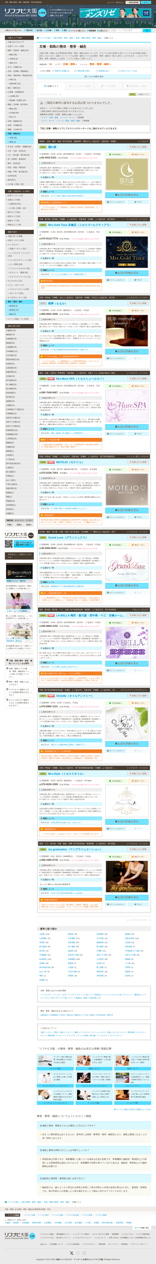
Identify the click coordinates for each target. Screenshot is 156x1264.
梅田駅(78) (10, 335)
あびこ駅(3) (11, 480)
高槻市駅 (100, 972)
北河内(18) (11, 176)
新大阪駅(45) (11, 380)
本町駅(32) (10, 364)
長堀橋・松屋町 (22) (17, 100)
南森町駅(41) (11, 372)
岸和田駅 (100, 976)
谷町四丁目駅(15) (13, 418)
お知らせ (43, 1244)
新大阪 (38, 30)
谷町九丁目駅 (130, 955)
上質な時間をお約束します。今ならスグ (66, 822)
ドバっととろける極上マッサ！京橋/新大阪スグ (68, 274)
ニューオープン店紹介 (81, 1234)
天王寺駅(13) (11, 355)
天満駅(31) (10, 405)
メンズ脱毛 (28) (15, 264)
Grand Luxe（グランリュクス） (63, 537)
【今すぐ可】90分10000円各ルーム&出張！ (67, 893)
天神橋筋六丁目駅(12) (15, 409)
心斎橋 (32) (13, 96)
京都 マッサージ (66, 1032)
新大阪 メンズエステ (98, 1035)
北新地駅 (71, 942)
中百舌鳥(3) (100, 1015)
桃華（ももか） (53, 303)
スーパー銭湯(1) (75, 998)
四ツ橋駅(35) (11, 384)
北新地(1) (44, 1015)
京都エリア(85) (13, 200)
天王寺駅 (100, 938)
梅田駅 (70, 934)
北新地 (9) (13, 59)
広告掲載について (56, 1244)
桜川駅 (42, 951)
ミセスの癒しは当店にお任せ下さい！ (65, 667)
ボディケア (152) (15, 293)
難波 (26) (12, 109)
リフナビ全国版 (12, 1215)
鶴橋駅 (128, 959)
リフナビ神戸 (43, 1215)
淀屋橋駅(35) (11, 339)
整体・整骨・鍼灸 (14, 302)
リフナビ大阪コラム (77, 31)
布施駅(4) (10, 513)
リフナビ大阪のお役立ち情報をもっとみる (132, 1109)
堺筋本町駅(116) (12, 359)
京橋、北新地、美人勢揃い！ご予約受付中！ (67, 433)
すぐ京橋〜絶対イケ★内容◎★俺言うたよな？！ (69, 508)
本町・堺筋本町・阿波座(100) (19, 75)
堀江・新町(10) (13, 88)
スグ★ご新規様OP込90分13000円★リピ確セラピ (69, 350)
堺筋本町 (28, 30)
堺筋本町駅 (129, 938)
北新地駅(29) (11, 368)
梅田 (64, 30)
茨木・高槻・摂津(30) (16, 167)
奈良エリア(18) (13, 216)
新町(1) (77, 1015)
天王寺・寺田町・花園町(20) (18, 147)
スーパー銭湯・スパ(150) (17, 319)
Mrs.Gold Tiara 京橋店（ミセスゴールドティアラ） (75, 225)
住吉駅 (99, 963)
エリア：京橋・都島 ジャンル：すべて (58, 117)
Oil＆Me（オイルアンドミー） (66, 695)
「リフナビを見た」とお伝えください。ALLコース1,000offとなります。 (70, 834)
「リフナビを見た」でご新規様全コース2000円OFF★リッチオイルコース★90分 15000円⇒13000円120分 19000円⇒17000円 (70, 362)
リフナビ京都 (57, 1215)
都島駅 (70, 963)
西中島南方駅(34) (13, 463)
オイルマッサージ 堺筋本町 (123, 1032)
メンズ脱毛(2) (95, 995)
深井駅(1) (10, 509)
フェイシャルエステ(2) (112, 995)
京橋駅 (42, 963)
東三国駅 (100, 967)
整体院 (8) (13, 306)
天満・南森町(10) (14, 121)
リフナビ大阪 (29, 1215)
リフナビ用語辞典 (143, 1234)
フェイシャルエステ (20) (19, 268)
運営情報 (102, 1244)
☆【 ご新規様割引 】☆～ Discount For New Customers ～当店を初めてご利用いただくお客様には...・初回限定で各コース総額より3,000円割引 (70, 599)
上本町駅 (100, 959)
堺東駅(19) (10, 501)
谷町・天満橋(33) (14, 125)
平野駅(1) (10, 476)
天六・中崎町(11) (14, 67)
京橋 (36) (12, 138)
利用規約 (124, 1244)
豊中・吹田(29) (13, 163)
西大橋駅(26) (11, 389)
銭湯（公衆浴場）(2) (92, 998)
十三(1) (85, 1015)
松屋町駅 (43, 959)
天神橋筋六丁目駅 (132, 951)
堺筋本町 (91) (14, 84)
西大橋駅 (100, 946)
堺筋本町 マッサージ (56, 1035)
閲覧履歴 (91, 31)
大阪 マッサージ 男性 (49, 1032)
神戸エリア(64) (13, 212)
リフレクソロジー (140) (18, 289)
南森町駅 (100, 942)
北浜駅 (128, 942)
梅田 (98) (12, 55)
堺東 (56, 30)
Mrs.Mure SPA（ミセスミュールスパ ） (72, 378)
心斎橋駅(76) (11, 347)
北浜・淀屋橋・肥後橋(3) (17, 71)
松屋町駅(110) (12, 430)
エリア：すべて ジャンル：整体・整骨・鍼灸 (61, 121)
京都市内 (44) (14, 204)
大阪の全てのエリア (15, 42)
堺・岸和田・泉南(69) (16, 159)
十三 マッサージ (115, 1035)
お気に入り (102, 31)
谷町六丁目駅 (101, 955)
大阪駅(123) (11, 330)
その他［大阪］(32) (15, 184)
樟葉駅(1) (10, 493)
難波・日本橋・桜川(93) (16, 104)
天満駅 (99, 951)
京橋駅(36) (10, 447)
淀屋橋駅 (100, 934)
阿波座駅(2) (11, 393)
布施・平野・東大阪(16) (17, 172)
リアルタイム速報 (46, 1234)
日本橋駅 (71, 938)
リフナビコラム (127, 1234)
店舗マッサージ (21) (17, 249)
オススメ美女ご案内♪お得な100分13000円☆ (67, 196)
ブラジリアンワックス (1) (19, 277)
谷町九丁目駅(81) (13, 426)
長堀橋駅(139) (12, 434)
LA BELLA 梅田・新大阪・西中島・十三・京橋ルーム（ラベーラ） (82, 615)
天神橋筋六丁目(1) (57, 1015)
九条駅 (70, 967)
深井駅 (128, 976)
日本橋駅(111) (12, 351)
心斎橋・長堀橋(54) (15, 92)
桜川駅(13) (10, 397)
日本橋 (47, 30)
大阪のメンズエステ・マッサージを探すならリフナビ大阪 (79, 1259)
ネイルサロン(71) (14, 281)
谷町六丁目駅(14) (13, 422)
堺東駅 (70, 976)
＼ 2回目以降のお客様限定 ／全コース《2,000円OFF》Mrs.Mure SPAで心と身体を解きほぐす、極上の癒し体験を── (70, 446)
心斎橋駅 (43, 938)
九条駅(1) (10, 468)
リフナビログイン (89, 1244)
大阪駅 (42, 934)
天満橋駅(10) (11, 413)
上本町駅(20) (11, 439)
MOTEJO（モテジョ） (61, 462)
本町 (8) (12, 79)
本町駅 (42, 942)
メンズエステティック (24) (20, 260)
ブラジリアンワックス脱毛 (77, 1035)
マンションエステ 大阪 (101, 1032)
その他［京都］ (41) (17, 208)
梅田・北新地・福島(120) (17, 50)
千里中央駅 (72, 972)
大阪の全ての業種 (14, 236)
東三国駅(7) (11, 472)
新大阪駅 (43, 946)
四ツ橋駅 (71, 946)
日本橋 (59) (13, 113)
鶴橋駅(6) (10, 443)
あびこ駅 (43, 972)
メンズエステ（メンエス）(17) (53, 995)
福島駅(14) (10, 401)
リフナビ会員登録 (72, 1244)
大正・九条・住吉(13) (16, 151)
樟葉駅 (128, 972)
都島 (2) (12, 142)
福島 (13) (12, 63)
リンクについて (100, 1237)
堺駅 (41, 976)
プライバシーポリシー (139, 1244)
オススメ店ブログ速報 (100, 1234)
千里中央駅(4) (11, 484)
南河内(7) (11, 180)
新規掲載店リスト (63, 1234)
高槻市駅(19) (11, 488)
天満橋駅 (43, 955)
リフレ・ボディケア (15, 285)
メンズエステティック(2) (77, 995)
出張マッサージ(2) (14, 195)
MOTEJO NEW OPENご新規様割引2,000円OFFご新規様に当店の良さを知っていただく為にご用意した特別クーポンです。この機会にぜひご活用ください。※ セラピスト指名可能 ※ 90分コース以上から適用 (70, 521)
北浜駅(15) (10, 376)
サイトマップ (113, 1244)
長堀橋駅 (71, 959)
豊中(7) (110, 1015)
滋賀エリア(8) (12, 221)
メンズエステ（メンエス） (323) (19, 254)
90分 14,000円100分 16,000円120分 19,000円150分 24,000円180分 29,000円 (70, 287)
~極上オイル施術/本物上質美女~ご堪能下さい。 (69, 745)
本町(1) (70, 1015)
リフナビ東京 (87, 1215)
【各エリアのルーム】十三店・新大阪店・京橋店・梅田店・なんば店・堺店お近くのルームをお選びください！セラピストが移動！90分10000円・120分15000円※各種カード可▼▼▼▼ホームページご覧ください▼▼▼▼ (70, 906)
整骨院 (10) (13, 310)
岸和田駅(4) (11, 505)
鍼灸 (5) (12, 314)
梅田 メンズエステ (82, 1032)
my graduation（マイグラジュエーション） (71, 849)
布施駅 (42, 980)
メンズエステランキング (82, 1237)
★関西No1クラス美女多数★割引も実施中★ (67, 586)
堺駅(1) (9, 497)
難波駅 (128, 934)
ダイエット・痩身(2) (131, 995)
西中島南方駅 (44, 967)
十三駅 (128, 963)
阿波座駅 (128, 946)
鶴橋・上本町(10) (14, 129)
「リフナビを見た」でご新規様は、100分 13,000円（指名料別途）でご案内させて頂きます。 (70, 208)
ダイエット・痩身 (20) (18, 272)
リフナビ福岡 (101, 1215)
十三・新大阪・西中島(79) (17, 155)
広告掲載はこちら (127, 1237)
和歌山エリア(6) (13, 225)
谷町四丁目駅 (73, 955)
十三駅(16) (10, 459)
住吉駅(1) (10, 455)
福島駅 (70, 951)
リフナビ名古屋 (72, 1215)
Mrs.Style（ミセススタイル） (62, 773)
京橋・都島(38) (13, 134)
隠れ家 (47, 147)
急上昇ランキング (63, 1237)
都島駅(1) (10, 451)
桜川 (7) (12, 117)
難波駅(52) (10, 343)
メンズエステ (12, 245)
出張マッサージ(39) (15, 46)
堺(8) (92, 1015)
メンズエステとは (46, 1237)
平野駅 (128, 967)
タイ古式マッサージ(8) (16, 297)
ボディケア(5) (61, 998)
